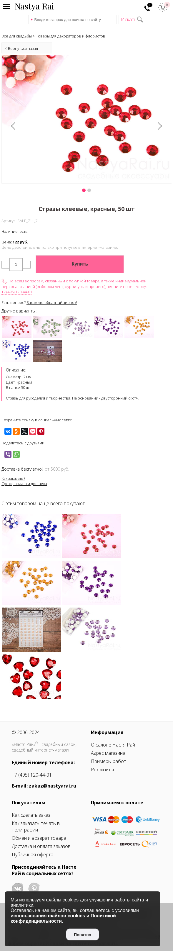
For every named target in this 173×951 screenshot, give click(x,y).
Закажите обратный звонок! (51, 302)
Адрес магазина (108, 753)
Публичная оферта (32, 854)
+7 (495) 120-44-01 (16, 291)
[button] (84, 190)
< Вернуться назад (21, 48)
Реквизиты (102, 769)
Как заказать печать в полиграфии (36, 826)
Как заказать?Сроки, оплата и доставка (24, 481)
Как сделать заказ (31, 815)
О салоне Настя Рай (113, 745)
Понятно (82, 934)
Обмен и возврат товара (39, 838)
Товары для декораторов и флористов (70, 36)
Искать (129, 19)
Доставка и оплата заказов (41, 846)
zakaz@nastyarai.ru (52, 786)
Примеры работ (108, 761)
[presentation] (14, 126)
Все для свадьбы (16, 36)
